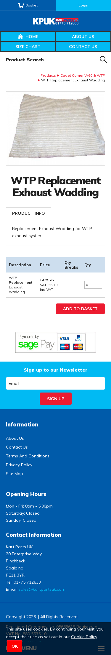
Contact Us (83, 46)
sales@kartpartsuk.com (42, 589)
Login (83, 5)
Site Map (14, 473)
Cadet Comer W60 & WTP (82, 75)
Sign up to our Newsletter (55, 370)
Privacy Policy (19, 464)
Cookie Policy (84, 636)
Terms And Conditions (27, 456)
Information (22, 424)
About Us (83, 36)
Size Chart (28, 46)
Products (48, 75)
